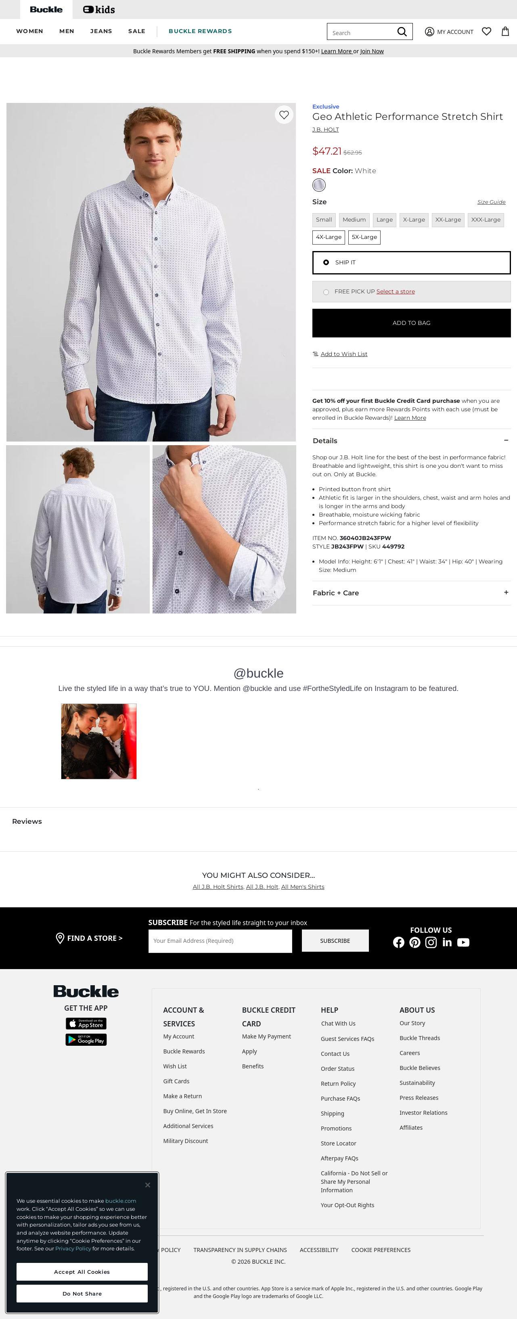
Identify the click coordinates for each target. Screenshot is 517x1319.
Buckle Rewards (184, 1051)
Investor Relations (424, 1112)
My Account (179, 1036)
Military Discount (185, 1141)
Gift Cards (176, 1081)
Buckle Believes (420, 1068)
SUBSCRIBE (335, 940)
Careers (410, 1053)
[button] (29, 31)
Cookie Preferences (381, 1250)
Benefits (253, 1066)
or (340, 51)
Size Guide (491, 202)
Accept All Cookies (82, 1272)
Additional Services (188, 1126)
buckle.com (120, 1201)
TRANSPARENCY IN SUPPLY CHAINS (240, 1250)
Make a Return (182, 1096)
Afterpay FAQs (339, 1158)
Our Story (412, 1023)
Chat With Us (338, 1023)
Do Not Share (82, 1293)
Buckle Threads (420, 1038)
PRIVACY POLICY (158, 1250)
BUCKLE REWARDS (200, 31)
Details (412, 440)
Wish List (175, 1066)
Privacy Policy (73, 1248)
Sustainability (417, 1083)
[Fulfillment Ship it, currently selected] (326, 262)
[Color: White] (319, 185)
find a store (95, 938)
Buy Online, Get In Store (195, 1111)
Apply (249, 1051)
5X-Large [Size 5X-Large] (364, 237)
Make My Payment (266, 1036)
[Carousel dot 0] (258, 789)
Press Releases (419, 1097)
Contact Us (335, 1053)
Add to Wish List (340, 354)
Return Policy (338, 1083)
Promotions (336, 1128)
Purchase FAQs (340, 1098)
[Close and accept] (148, 1185)
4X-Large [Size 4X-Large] (328, 237)
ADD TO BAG (412, 323)
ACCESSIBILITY (319, 1250)
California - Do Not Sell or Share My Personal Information (354, 1181)
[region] (82, 1243)
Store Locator (338, 1143)
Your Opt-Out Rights (348, 1205)
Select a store (396, 291)
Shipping (332, 1113)
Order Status (337, 1068)
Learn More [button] (410, 417)
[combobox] (361, 31)
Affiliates (411, 1127)
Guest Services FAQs (347, 1039)
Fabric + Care (412, 592)
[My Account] (448, 31)
